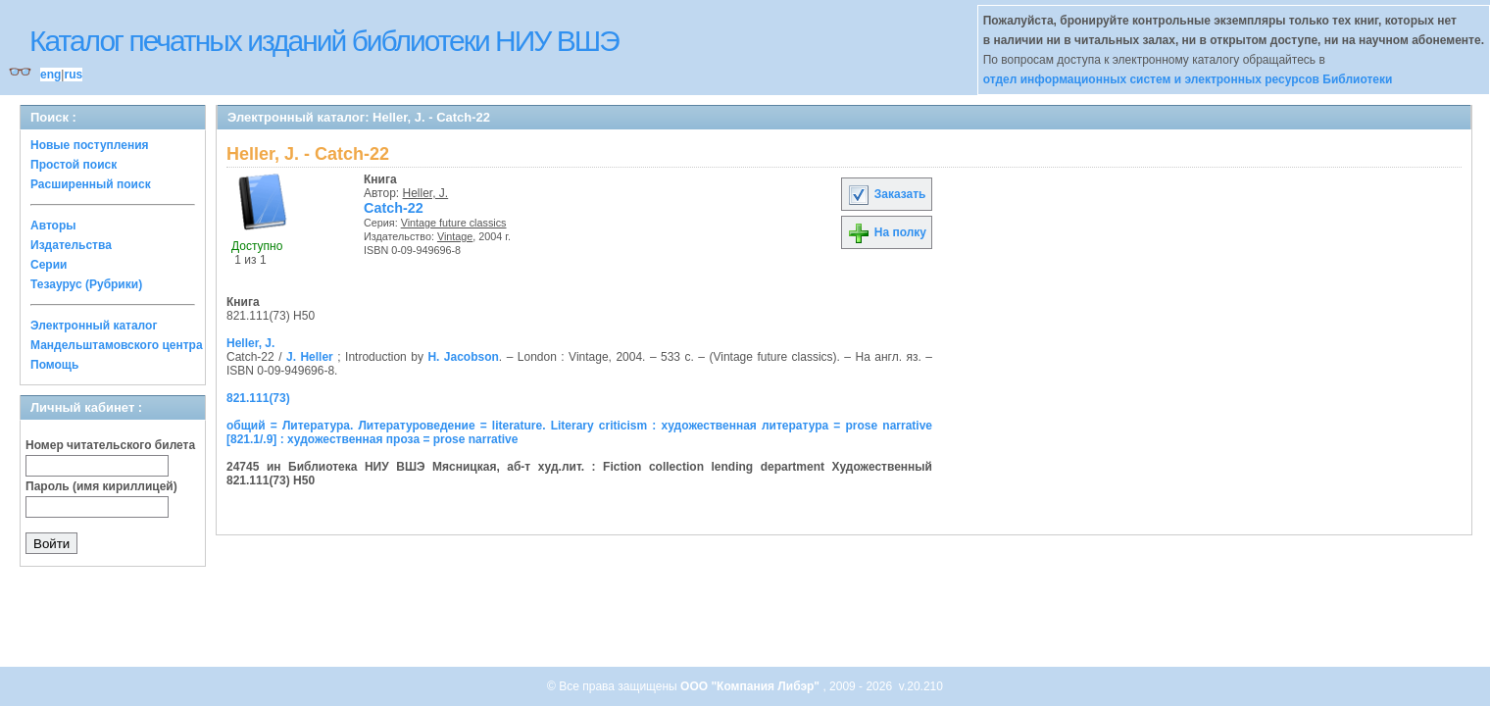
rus (73, 74)
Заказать (886, 194)
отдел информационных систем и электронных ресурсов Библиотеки (1188, 79)
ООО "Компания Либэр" (751, 686)
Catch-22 (393, 208)
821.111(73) (258, 398)
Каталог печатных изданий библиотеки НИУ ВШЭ (324, 41)
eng (50, 74)
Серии (48, 265)
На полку (886, 232)
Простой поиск (73, 165)
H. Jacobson (462, 357)
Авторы (53, 225)
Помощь (54, 365)
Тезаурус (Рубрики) (86, 284)
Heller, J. (426, 193)
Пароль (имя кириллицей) (101, 486)
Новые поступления (89, 145)
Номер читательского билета (110, 445)
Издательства (71, 245)
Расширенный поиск (90, 184)
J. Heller (309, 357)
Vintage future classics (454, 222)
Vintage (454, 236)
